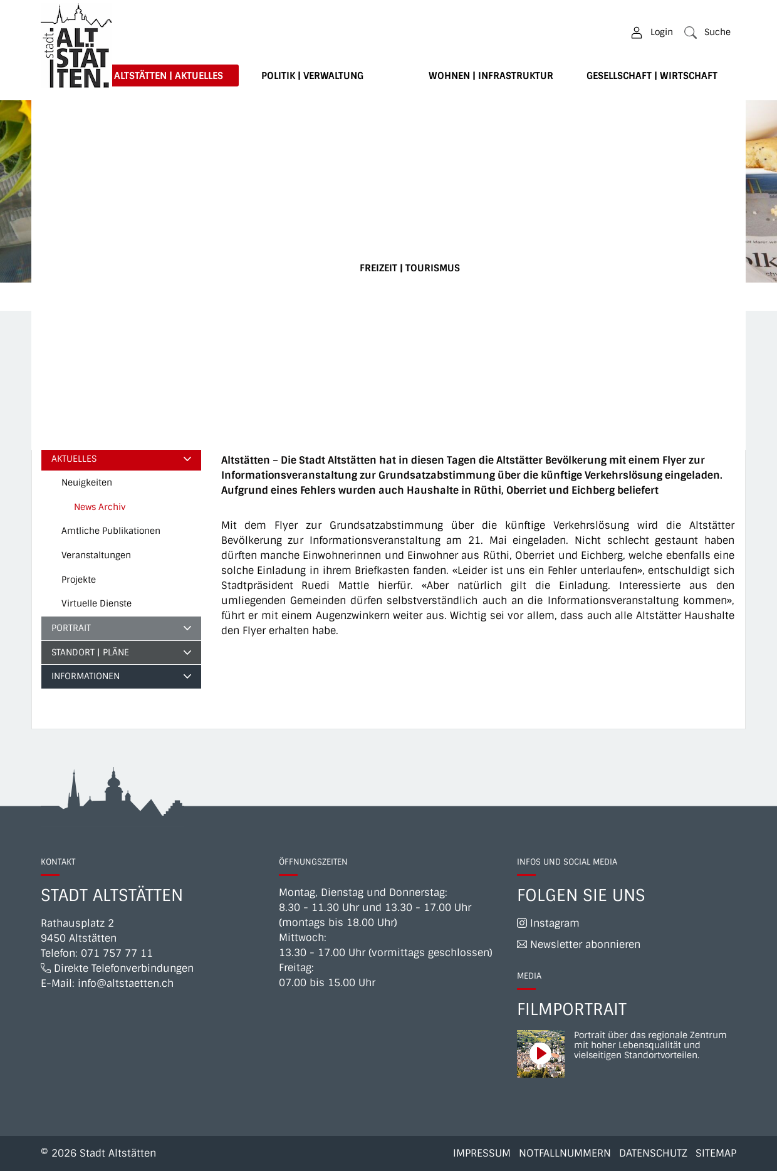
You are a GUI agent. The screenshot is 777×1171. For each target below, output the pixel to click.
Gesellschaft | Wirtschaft (652, 76)
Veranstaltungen (96, 555)
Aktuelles (73, 458)
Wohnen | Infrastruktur (491, 76)
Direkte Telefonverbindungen (117, 968)
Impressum (482, 1153)
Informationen (85, 676)
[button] (707, 32)
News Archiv (104, 510)
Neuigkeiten (86, 482)
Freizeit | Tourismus (410, 268)
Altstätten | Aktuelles (168, 76)
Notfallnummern (565, 1153)
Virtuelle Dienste (96, 603)
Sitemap (716, 1153)
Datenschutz (653, 1153)
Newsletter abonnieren (578, 944)
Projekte (78, 579)
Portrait (71, 627)
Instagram (548, 923)
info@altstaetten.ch (126, 983)
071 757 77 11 (117, 953)
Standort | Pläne (90, 652)
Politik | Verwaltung (312, 76)
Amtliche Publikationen (110, 530)
